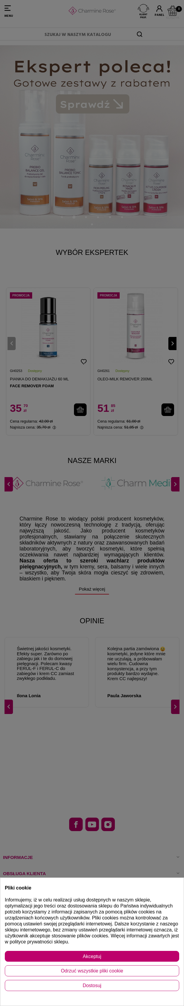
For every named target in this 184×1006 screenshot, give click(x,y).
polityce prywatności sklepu (39, 941)
